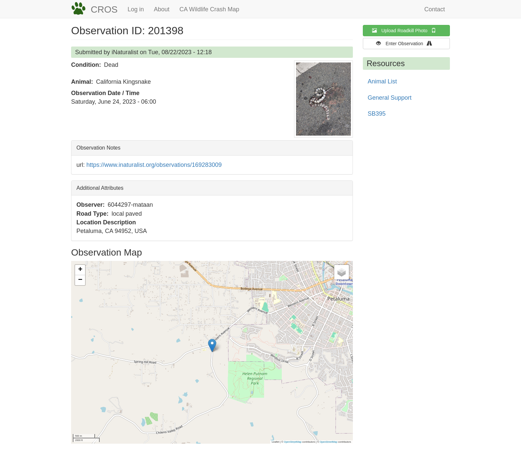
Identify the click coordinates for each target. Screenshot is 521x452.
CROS (104, 9)
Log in (136, 9)
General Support (390, 97)
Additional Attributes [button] (99, 188)
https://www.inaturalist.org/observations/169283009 (154, 165)
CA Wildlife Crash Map (209, 9)
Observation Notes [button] (98, 148)
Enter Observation (406, 43)
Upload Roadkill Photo (406, 30)
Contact (434, 9)
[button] (323, 99)
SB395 (377, 113)
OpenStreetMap (292, 441)
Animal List (382, 81)
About (161, 9)
